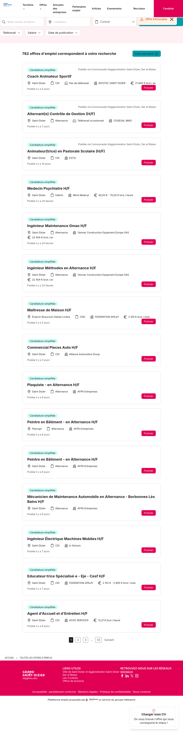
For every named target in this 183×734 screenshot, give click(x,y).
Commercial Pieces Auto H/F (52, 350)
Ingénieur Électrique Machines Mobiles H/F (65, 543)
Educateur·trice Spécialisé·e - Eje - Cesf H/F (66, 580)
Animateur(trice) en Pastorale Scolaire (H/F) (66, 153)
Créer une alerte (146, 53)
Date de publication (63, 32)
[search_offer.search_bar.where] (68, 22)
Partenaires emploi (79, 8)
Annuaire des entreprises (59, 8)
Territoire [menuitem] (28, 4)
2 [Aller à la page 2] (78, 642)
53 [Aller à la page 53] (98, 642)
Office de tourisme (73, 683)
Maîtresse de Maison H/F (49, 313)
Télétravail (11, 32)
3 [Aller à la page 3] (85, 642)
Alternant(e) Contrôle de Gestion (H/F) (61, 115)
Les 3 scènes (70, 680)
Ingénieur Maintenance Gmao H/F (57, 228)
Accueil (9, 660)
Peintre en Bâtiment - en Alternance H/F (62, 425)
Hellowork (129, 702)
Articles (96, 8)
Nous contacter (142, 694)
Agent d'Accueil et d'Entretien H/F (57, 618)
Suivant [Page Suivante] (109, 642)
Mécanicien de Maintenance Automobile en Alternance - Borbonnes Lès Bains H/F (91, 503)
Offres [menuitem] (43, 4)
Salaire (34, 32)
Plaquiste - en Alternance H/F (53, 388)
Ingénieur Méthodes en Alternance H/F (61, 270)
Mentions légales (88, 694)
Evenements (114, 8)
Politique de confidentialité (115, 694)
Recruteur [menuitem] (139, 8)
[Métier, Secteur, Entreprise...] (22, 22)
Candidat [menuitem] (168, 8)
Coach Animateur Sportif (49, 76)
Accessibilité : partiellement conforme (54, 694)
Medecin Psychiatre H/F (48, 190)
